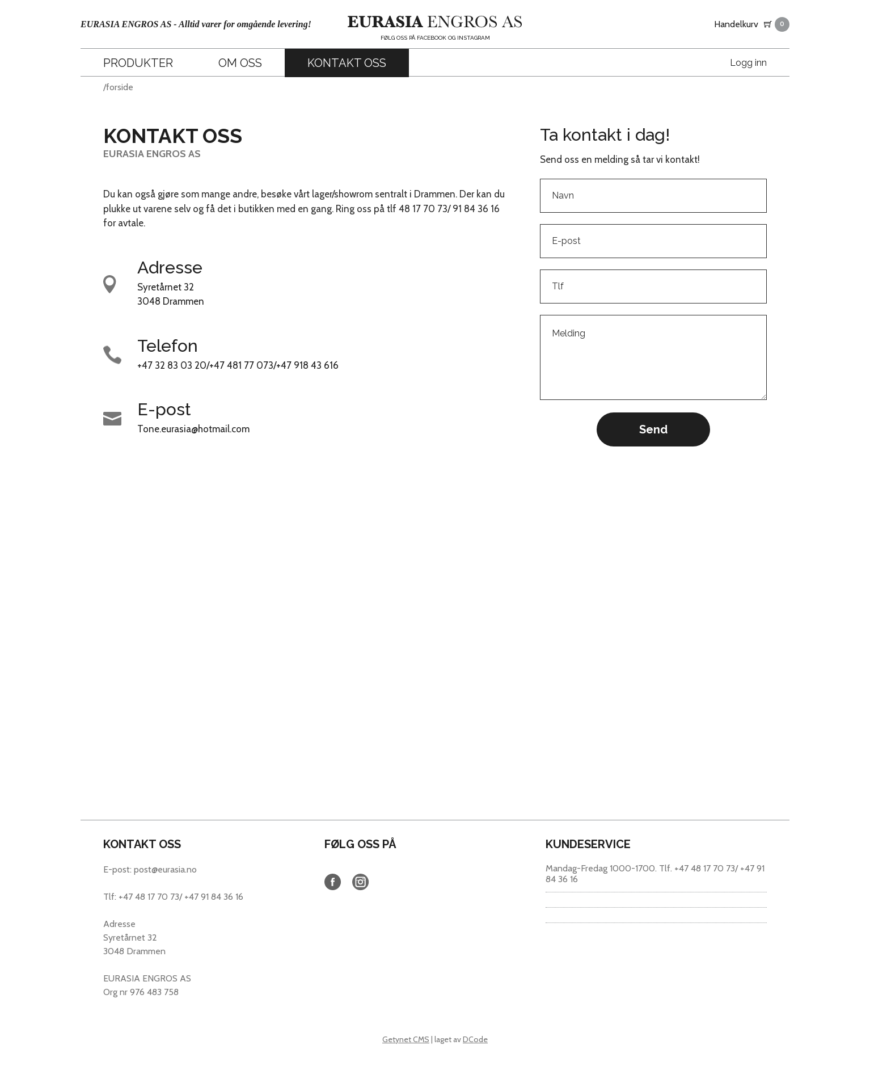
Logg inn (748, 62)
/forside (118, 87)
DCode (475, 1039)
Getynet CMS (405, 1039)
